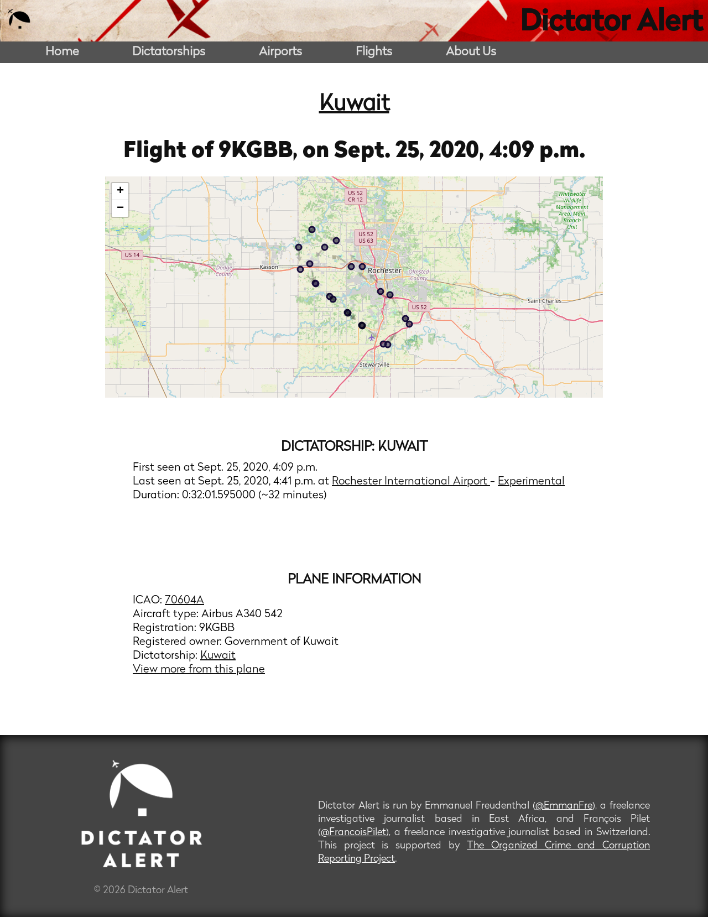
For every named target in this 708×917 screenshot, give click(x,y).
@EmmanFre (563, 806)
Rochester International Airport (411, 481)
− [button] (120, 208)
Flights (374, 52)
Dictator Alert (611, 23)
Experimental (531, 481)
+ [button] (120, 191)
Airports (280, 52)
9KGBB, (260, 151)
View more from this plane (199, 669)
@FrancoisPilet (353, 832)
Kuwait (354, 104)
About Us (471, 52)
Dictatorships (168, 52)
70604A (184, 600)
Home (62, 52)
